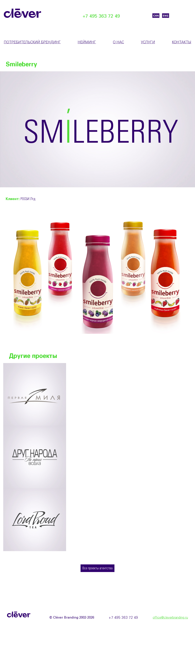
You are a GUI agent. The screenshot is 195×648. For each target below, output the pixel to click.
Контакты (181, 42)
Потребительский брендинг (32, 42)
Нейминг (87, 42)
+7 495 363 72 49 (101, 16)
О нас (118, 42)
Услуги (148, 42)
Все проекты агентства (97, 568)
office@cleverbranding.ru (170, 617)
